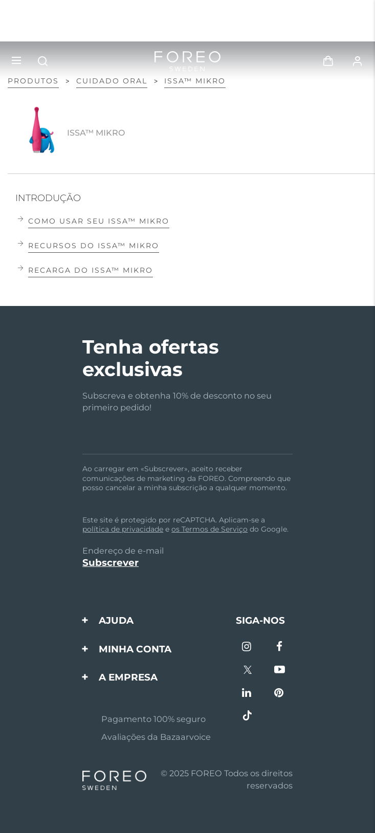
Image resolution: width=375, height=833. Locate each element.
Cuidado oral (111, 80)
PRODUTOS (33, 80)
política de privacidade (122, 529)
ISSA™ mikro (195, 80)
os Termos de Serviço (209, 529)
